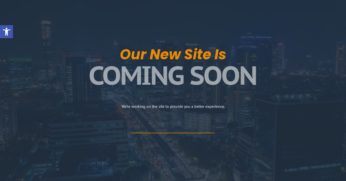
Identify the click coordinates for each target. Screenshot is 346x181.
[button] (6, 31)
